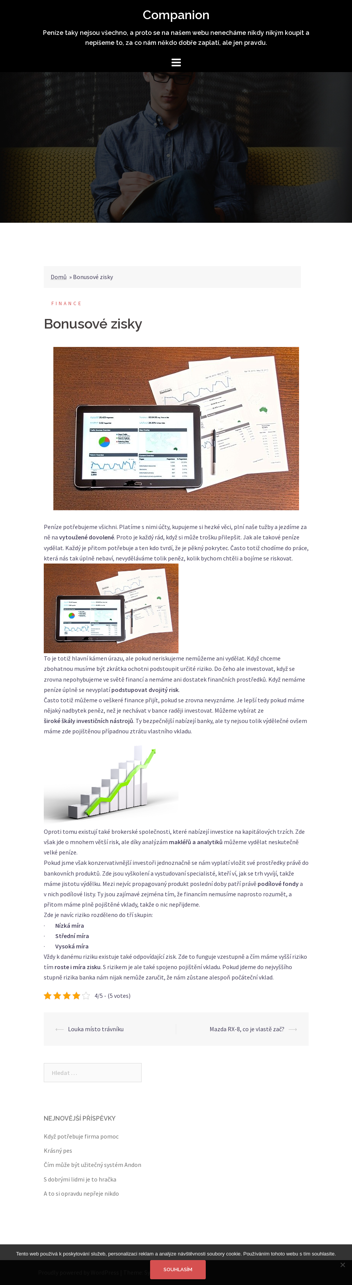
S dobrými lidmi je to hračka (80, 1179)
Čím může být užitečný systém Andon (92, 1164)
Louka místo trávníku (96, 1029)
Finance (67, 303)
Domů (59, 277)
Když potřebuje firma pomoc (81, 1136)
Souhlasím (178, 1269)
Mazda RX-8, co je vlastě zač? (247, 1029)
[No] (342, 1265)
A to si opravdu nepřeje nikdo (81, 1193)
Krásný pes (58, 1150)
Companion (176, 15)
